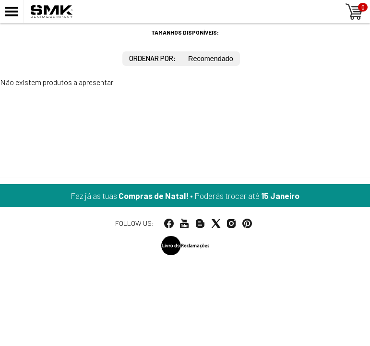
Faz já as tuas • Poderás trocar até (185, 195)
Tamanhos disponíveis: (185, 32)
